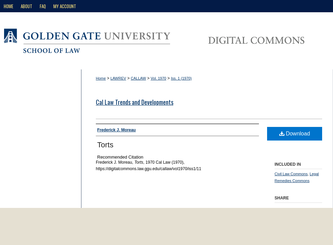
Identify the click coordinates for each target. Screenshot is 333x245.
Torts (105, 145)
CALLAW (138, 78)
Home (101, 78)
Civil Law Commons (291, 174)
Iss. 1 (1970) (181, 78)
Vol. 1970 (158, 78)
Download (294, 133)
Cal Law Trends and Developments (134, 102)
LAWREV (118, 78)
